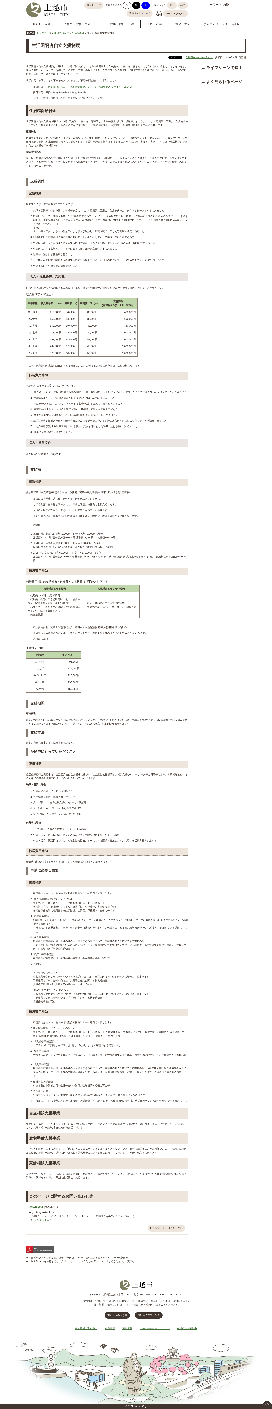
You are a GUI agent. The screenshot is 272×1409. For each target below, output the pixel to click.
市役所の (149, 1315)
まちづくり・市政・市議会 (221, 24)
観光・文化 (182, 24)
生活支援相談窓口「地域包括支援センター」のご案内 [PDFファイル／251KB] (89, 86)
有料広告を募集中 (187, 1328)
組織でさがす (61, 33)
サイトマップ (94, 5)
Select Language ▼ (175, 13)
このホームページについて (155, 1328)
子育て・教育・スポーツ (80, 24)
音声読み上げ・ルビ (139, 13)
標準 (182, 5)
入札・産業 (154, 24)
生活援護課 (78, 33)
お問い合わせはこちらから (168, 1227)
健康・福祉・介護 (122, 24)
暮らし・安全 (42, 24)
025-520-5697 (43, 1220)
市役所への (117, 1315)
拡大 (172, 5)
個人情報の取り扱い (86, 1328)
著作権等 (127, 1328)
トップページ (44, 33)
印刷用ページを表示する (199, 57)
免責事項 (110, 1328)
